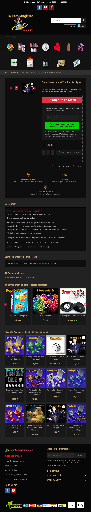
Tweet (66, 166)
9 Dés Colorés (45, 316)
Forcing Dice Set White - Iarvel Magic (55, 391)
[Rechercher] (68, 20)
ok (80, 455)
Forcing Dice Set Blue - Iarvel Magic (76, 391)
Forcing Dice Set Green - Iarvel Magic (35, 358)
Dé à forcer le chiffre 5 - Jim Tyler (56, 426)
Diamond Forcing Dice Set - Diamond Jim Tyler (14, 392)
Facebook (39, 7)
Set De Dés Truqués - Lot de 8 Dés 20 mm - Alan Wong (35, 427)
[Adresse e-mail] (60, 455)
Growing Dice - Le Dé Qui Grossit (72, 316)
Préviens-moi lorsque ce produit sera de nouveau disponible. (62, 125)
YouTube (45, 7)
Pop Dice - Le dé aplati (18, 316)
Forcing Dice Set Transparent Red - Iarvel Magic (35, 392)
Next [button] (85, 304)
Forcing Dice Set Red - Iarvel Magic (14, 426)
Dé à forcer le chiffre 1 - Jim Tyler (76, 358)
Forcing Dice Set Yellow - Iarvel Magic (15, 358)
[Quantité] (48, 152)
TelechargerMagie (51, 7)
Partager (56, 166)
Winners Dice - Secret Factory (55, 358)
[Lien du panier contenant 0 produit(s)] (81, 26)
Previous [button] (5, 304)
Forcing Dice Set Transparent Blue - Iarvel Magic (76, 427)
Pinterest (76, 166)
